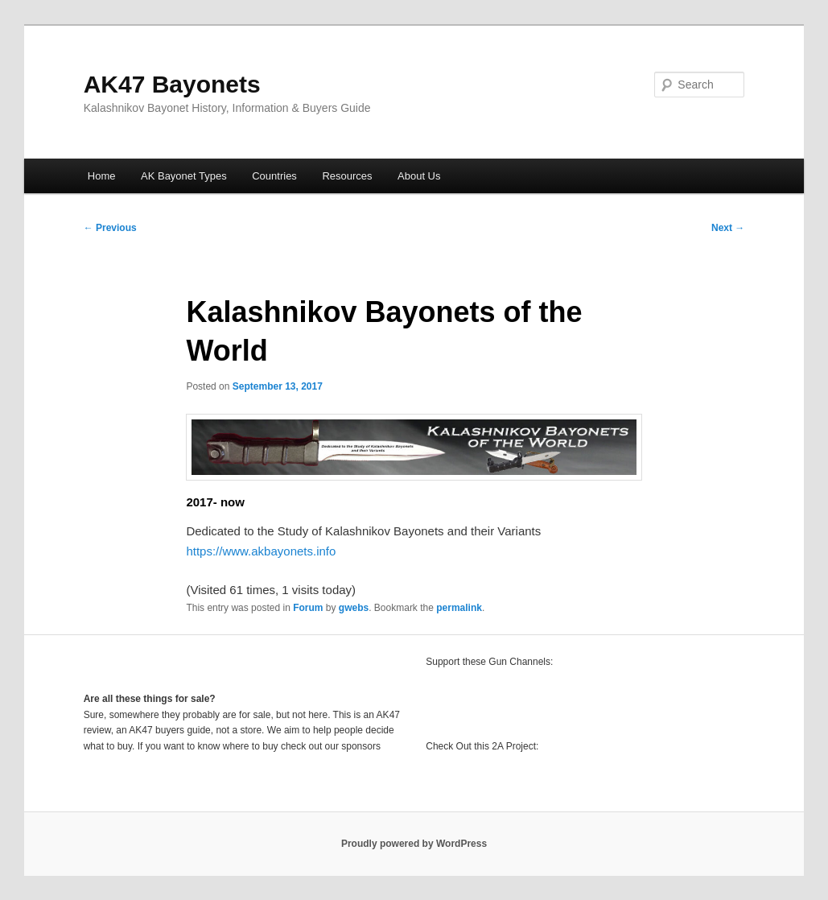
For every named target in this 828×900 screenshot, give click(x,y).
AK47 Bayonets (172, 84)
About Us (419, 176)
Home (102, 176)
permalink (459, 607)
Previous (110, 227)
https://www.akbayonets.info (261, 551)
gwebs (354, 607)
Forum (308, 607)
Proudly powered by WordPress (414, 843)
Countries (274, 176)
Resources (347, 176)
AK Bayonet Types (184, 176)
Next (727, 227)
